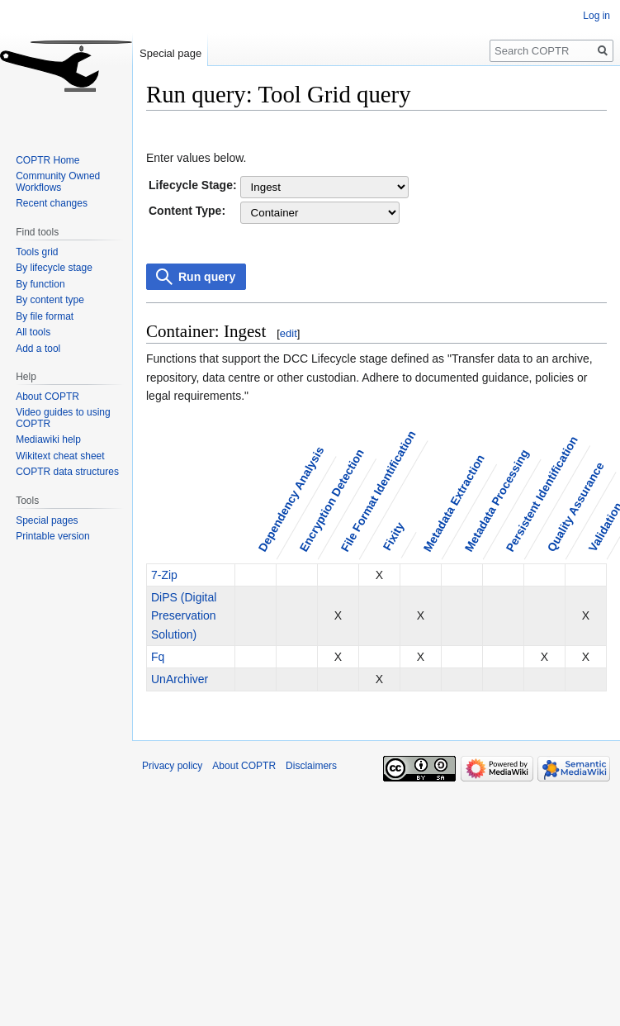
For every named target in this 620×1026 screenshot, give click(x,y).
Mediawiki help (48, 439)
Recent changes (52, 203)
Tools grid (37, 252)
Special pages (47, 520)
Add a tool (38, 348)
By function (40, 284)
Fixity (393, 536)
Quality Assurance (575, 507)
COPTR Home (47, 160)
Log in (596, 15)
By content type (50, 300)
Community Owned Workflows (58, 181)
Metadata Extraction (453, 503)
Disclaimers (311, 766)
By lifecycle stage (54, 267)
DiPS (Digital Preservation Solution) (183, 616)
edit (288, 333)
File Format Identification (378, 491)
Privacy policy (172, 766)
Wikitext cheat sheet (60, 456)
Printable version (52, 536)
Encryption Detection (331, 500)
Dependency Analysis (290, 499)
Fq (157, 656)
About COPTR (47, 396)
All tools (33, 332)
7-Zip (164, 575)
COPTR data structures (67, 471)
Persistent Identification (541, 493)
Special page (170, 53)
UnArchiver (179, 679)
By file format (44, 316)
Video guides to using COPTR (63, 418)
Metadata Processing (496, 501)
